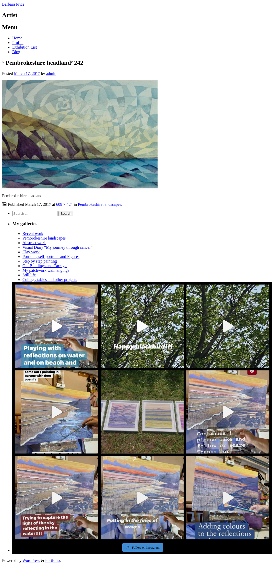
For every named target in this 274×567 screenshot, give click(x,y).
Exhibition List (24, 47)
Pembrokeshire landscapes (99, 204)
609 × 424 (64, 204)
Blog (16, 52)
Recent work (32, 233)
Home (17, 38)
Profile (17, 42)
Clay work (31, 252)
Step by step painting (39, 261)
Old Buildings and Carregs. (44, 266)
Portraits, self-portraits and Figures (50, 256)
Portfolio (52, 560)
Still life (29, 275)
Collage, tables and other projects (49, 279)
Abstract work (34, 243)
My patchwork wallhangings (45, 270)
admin (51, 73)
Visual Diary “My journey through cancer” (57, 247)
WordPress (31, 560)
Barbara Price (13, 4)
